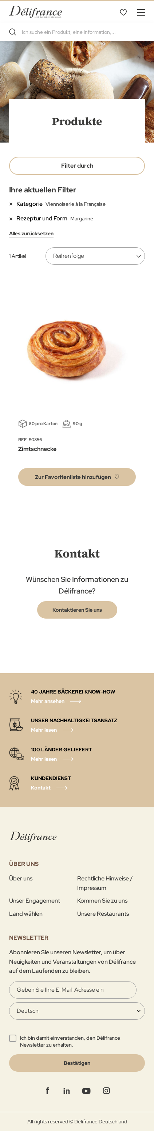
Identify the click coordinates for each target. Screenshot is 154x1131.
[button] (77, 477)
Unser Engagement (34, 900)
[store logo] (35, 12)
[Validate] (77, 1063)
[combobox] (77, 32)
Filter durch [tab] (77, 165)
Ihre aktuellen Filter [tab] (42, 190)
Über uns (20, 878)
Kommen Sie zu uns (102, 900)
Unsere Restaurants (103, 914)
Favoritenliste (123, 12)
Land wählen (26, 914)
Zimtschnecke (37, 449)
